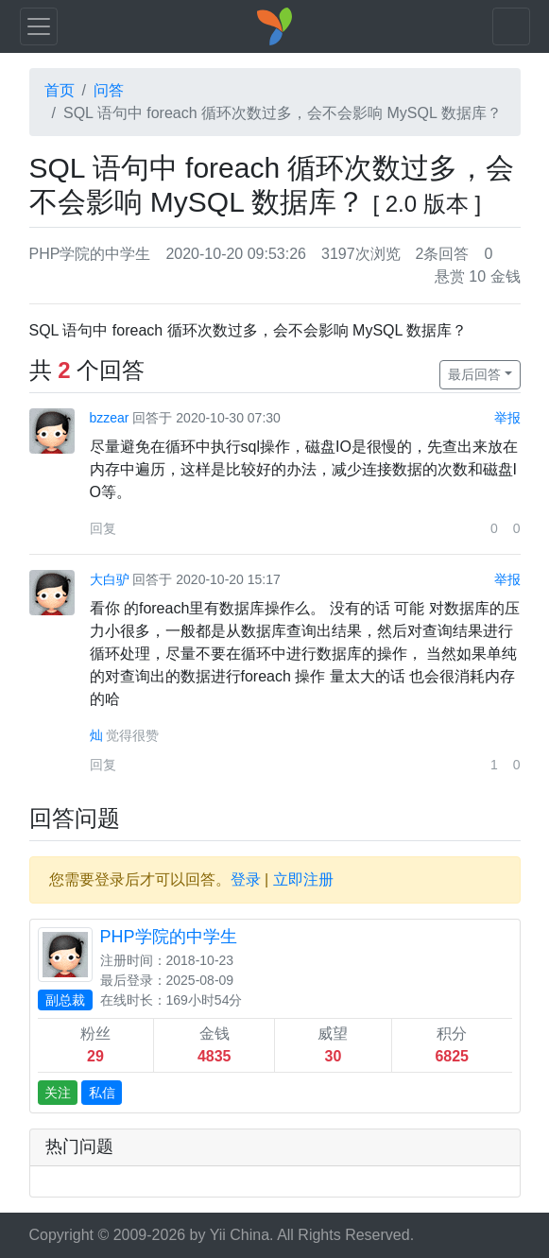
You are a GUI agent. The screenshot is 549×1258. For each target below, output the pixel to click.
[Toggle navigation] (39, 26)
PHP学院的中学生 (90, 254)
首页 (59, 90)
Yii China (239, 1235)
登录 (246, 879)
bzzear (109, 417)
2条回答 (443, 254)
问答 (109, 90)
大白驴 (109, 579)
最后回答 (474, 374)
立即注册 (303, 879)
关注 (57, 1092)
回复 (103, 528)
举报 (507, 417)
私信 (102, 1092)
